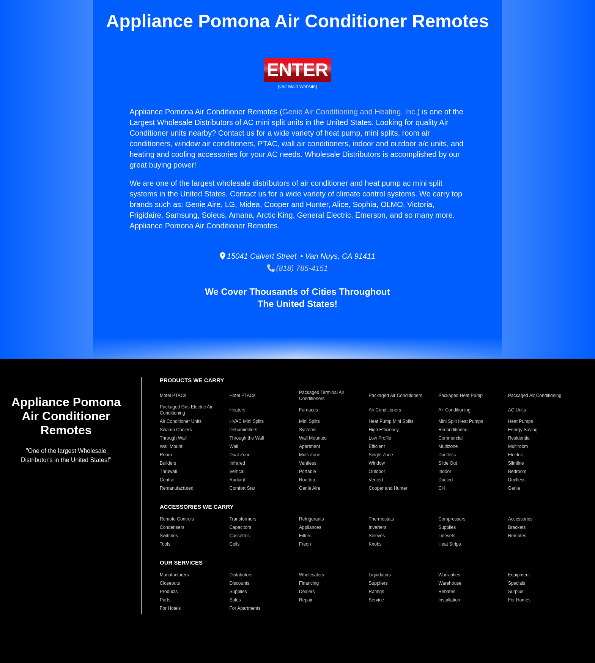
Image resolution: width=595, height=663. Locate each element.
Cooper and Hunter (388, 488)
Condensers (172, 527)
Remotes (517, 535)
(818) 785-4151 (297, 268)
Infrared (237, 463)
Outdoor (377, 471)
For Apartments (245, 608)
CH (441, 488)
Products (169, 591)
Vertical (237, 471)
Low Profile (380, 438)
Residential (519, 438)
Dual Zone (240, 454)
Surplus (516, 591)
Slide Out (447, 463)
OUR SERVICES (181, 562)
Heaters (238, 410)
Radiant (237, 480)
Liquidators (380, 575)
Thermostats (381, 519)
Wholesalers (311, 575)
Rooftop (307, 480)
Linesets (446, 535)
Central (167, 480)
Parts (165, 600)
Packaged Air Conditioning (535, 395)
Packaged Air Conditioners (395, 395)
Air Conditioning (454, 410)
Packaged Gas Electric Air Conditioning (186, 410)
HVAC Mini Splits (247, 421)
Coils (235, 544)
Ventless (307, 463)
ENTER (298, 70)
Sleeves (377, 535)
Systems (307, 429)
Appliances (310, 527)
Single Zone (381, 454)
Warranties (449, 575)
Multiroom (518, 446)
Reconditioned (453, 429)
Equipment (519, 575)
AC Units (517, 410)
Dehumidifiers (243, 429)
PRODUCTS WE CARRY (192, 380)
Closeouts (170, 583)
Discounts (240, 583)
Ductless (447, 454)
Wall (234, 446)
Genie (514, 488)
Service (376, 600)
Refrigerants (311, 519)
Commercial (450, 438)
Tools (165, 544)
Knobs (375, 544)
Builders (168, 463)
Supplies (447, 527)
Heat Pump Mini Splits (391, 421)
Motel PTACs (173, 395)
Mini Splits (309, 421)
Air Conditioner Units (180, 421)
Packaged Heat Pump (460, 395)
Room (166, 454)
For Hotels (170, 608)
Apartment (309, 446)
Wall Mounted (313, 438)
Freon (305, 544)
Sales (235, 600)
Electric (515, 454)
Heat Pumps (520, 421)
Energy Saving (523, 429)
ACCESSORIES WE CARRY (196, 506)
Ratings (376, 591)
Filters (305, 535)
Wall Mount (171, 446)
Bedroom (517, 471)
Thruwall (168, 471)
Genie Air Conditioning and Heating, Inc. (349, 112)
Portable (307, 471)
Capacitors (240, 527)
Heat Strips (449, 544)
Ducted (445, 480)
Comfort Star (242, 488)
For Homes (519, 600)
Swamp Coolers (176, 429)
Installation (449, 600)
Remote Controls (177, 519)
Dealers (307, 591)
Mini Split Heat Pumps (460, 421)
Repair (305, 600)
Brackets (517, 527)
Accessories (520, 519)
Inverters (378, 527)
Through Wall (173, 438)
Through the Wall (247, 438)
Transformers (243, 519)
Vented (376, 480)
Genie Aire (309, 488)
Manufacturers (174, 575)
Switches (169, 535)
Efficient (377, 446)
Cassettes (240, 535)
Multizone (448, 446)
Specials (516, 583)
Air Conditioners (385, 410)
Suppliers (378, 583)
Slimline (516, 463)
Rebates (446, 591)
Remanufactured (177, 488)
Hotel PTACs (242, 395)
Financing (309, 583)
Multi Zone (309, 454)
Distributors (241, 575)
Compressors (451, 519)
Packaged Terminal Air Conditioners (321, 395)
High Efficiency (384, 429)
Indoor (444, 471)
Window (377, 463)
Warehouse (449, 583)
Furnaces (308, 410)
